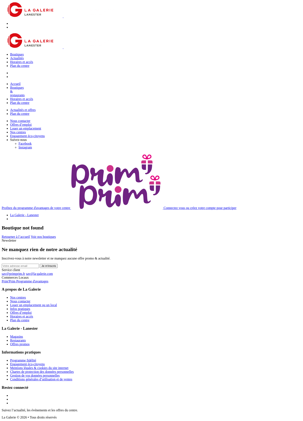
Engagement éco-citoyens (27, 136)
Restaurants (18, 340)
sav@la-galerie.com (39, 273)
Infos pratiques (20, 309)
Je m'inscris (48, 265)
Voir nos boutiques (43, 236)
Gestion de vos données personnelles (35, 375)
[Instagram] (25, 147)
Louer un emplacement (25, 128)
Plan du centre (19, 66)
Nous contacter (20, 121)
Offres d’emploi (21, 124)
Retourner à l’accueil (16, 236)
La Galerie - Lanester (24, 215)
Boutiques (17, 54)
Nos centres (18, 132)
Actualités (17, 58)
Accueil (15, 84)
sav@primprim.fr (13, 273)
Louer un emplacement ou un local (33, 305)
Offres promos (20, 344)
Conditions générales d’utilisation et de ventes (41, 379)
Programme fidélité (23, 360)
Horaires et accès (21, 62)
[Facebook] (25, 143)
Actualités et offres (23, 110)
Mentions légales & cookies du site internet (39, 368)
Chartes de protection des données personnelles (42, 371)
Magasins (16, 336)
